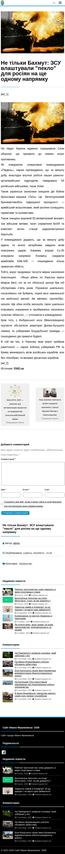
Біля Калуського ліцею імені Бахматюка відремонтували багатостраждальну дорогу (35, 673)
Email (26, 489)
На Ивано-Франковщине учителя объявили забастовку (32, 663)
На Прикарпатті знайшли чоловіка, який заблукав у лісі (35, 654)
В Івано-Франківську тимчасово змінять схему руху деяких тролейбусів (35, 694)
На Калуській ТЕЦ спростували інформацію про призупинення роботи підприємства (34, 684)
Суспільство (25, 563)
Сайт (47, 489)
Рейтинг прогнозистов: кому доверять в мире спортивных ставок (35, 590)
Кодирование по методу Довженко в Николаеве (33, 617)
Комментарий (8, 459)
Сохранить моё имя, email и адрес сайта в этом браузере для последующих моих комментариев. (32, 504)
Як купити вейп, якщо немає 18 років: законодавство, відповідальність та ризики (34, 627)
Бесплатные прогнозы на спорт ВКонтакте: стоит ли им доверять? (32, 599)
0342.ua (19, 368)
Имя (4, 489)
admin (16, 543)
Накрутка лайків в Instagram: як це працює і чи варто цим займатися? (33, 608)
